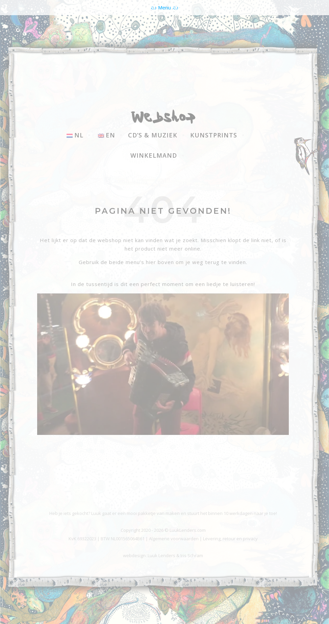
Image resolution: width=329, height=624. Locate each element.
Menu (164, 7)
